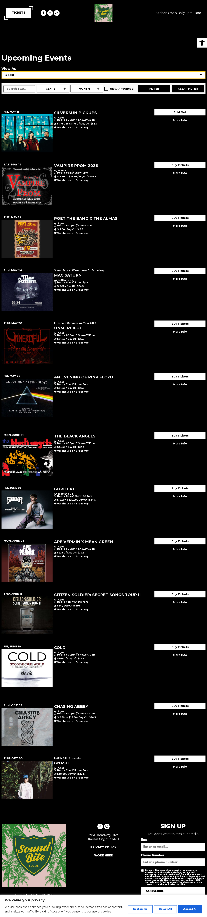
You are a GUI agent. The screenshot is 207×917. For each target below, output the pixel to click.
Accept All (190, 907)
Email (145, 839)
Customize (137, 907)
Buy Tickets (180, 165)
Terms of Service (154, 884)
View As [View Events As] (9, 69)
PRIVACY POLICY (103, 847)
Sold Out (180, 112)
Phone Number (152, 855)
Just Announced (121, 88)
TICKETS (19, 13)
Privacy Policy (177, 884)
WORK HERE (103, 855)
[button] (202, 43)
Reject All (163, 907)
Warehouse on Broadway (72, 127)
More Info (180, 120)
